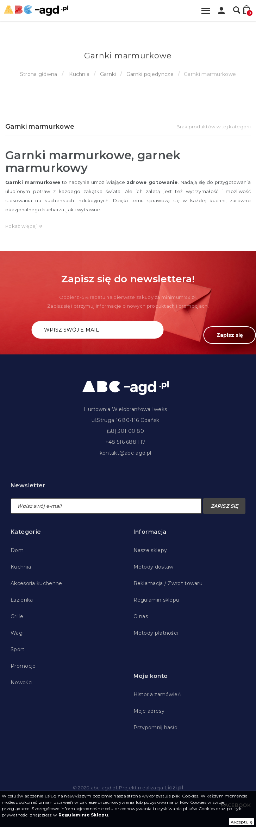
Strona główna (38, 74)
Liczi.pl (173, 787)
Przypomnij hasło (155, 727)
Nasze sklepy (150, 550)
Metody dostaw (153, 567)
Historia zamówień (157, 694)
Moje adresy (148, 711)
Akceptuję (241, 822)
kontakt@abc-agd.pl (125, 453)
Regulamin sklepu (156, 600)
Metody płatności (155, 633)
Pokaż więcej (21, 226)
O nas (140, 616)
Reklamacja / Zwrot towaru (168, 583)
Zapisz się (230, 335)
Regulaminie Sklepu (83, 815)
